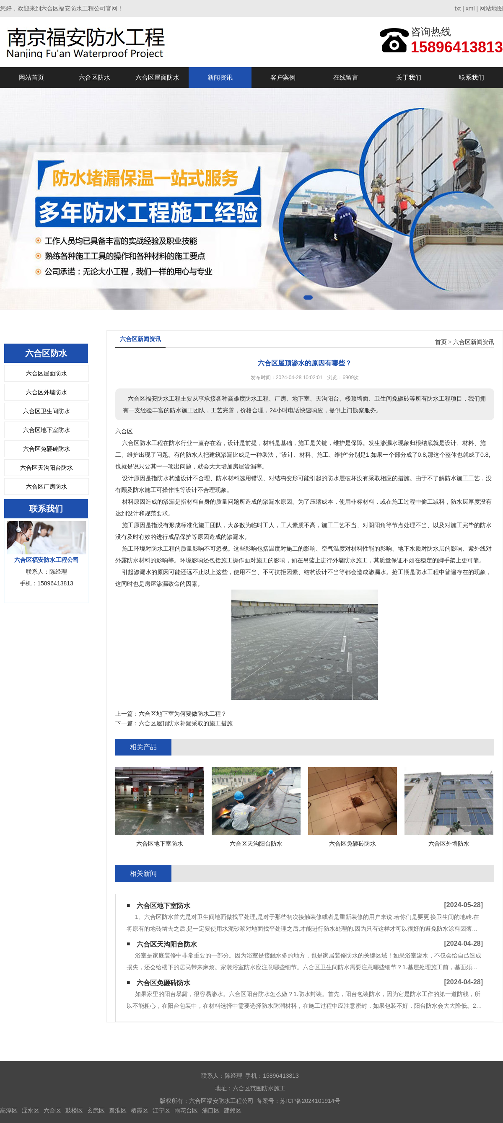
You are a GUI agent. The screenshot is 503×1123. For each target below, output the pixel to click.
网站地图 (491, 8)
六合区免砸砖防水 (46, 448)
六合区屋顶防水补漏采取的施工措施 (186, 723)
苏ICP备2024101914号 (310, 1100)
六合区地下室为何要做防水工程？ (183, 713)
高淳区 (9, 1110)
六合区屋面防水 (157, 77)
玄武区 (96, 1110)
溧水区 (30, 1110)
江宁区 (161, 1110)
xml (470, 8)
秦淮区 (118, 1110)
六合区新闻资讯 (473, 342)
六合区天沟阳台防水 (46, 467)
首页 (441, 342)
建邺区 (232, 1110)
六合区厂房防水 (46, 486)
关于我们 (408, 77)
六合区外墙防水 (46, 392)
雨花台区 (186, 1110)
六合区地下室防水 (46, 430)
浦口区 (211, 1110)
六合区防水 (94, 77)
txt (458, 8)
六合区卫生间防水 (46, 411)
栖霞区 (139, 1110)
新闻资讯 (220, 77)
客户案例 (283, 77)
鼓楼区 (74, 1110)
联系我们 (471, 77)
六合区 (52, 1110)
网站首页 (31, 77)
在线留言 (345, 77)
